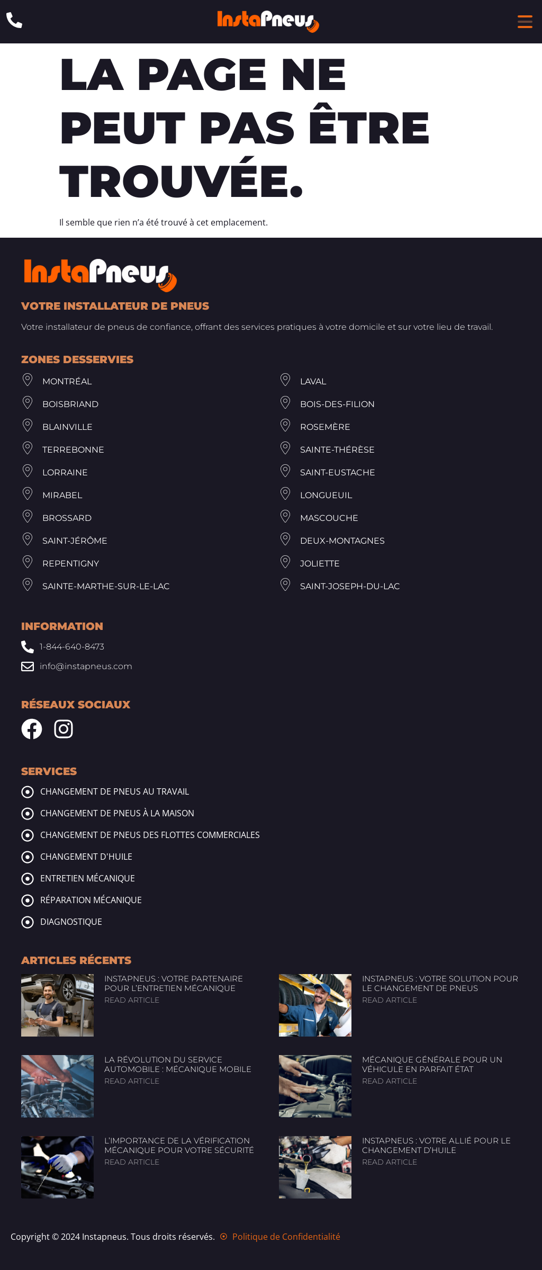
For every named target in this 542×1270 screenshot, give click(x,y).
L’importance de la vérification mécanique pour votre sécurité (179, 1145)
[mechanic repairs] (27, 900)
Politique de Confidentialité (286, 1236)
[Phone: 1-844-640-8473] (14, 20)
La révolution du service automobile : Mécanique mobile (177, 1064)
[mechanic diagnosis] (27, 922)
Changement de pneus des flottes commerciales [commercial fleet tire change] (150, 835)
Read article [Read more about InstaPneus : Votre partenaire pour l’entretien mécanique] (131, 1000)
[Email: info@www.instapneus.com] (271, 666)
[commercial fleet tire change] (27, 835)
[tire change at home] (27, 813)
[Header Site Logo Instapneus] (268, 22)
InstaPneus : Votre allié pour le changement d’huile (436, 1145)
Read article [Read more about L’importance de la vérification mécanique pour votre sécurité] (131, 1162)
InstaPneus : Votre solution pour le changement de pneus (440, 983)
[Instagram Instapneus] (63, 729)
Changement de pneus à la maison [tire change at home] (117, 813)
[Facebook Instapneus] (31, 729)
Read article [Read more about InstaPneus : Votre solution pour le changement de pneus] (389, 1000)
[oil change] (27, 857)
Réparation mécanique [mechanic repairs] (91, 900)
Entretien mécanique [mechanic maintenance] (87, 878)
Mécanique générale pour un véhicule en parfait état (432, 1064)
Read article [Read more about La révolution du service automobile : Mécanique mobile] (131, 1081)
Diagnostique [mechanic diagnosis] (71, 921)
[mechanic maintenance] (27, 878)
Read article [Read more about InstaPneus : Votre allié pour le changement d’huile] (389, 1162)
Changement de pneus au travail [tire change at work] (114, 791)
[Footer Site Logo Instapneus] (100, 275)
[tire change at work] (27, 792)
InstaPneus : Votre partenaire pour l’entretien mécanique (173, 983)
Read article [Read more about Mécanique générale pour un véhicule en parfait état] (389, 1081)
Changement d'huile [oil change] (86, 856)
